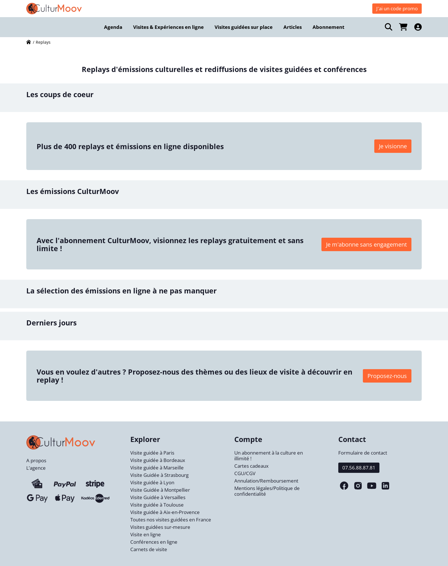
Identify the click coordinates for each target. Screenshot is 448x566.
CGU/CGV (244, 473)
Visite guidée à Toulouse (157, 504)
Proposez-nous (387, 376)
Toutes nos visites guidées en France (170, 519)
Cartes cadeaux (251, 466)
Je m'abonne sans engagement (366, 244)
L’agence (36, 468)
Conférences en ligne (153, 542)
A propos (36, 460)
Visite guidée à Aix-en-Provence (165, 512)
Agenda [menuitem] (113, 27)
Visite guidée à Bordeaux (157, 460)
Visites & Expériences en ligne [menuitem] (168, 27)
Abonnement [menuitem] (328, 27)
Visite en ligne (145, 534)
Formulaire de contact (362, 452)
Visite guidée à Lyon (152, 482)
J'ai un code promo (397, 8)
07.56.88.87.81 (358, 467)
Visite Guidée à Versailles (157, 497)
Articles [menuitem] (292, 27)
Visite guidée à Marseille (157, 467)
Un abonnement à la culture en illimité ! (268, 455)
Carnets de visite (148, 549)
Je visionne (393, 146)
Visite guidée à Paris (152, 452)
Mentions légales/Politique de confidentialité (267, 491)
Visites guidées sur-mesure (160, 527)
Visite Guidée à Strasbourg (159, 475)
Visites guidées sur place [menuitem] (244, 27)
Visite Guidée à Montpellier (160, 490)
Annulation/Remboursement (266, 480)
